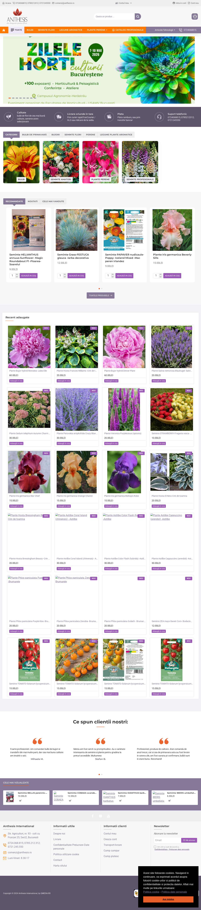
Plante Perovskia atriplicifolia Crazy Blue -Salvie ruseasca (77, 433)
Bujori (56, 134)
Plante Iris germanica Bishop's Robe (121, 496)
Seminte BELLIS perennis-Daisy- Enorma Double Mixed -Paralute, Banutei (33, 793)
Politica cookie (151, 892)
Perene (90, 134)
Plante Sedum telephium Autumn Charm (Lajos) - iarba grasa (29, 433)
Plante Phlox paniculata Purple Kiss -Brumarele (29, 621)
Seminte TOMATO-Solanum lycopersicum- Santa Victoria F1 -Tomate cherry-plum (29, 683)
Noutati (33, 201)
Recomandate (14, 201)
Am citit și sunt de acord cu (172, 848)
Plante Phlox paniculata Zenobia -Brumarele (77, 621)
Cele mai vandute (53, 201)
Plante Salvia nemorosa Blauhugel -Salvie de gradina (172, 370)
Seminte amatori (61, 179)
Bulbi (21, 179)
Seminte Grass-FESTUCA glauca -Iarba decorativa (73, 256)
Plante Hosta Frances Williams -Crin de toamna (77, 370)
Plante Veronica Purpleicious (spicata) (122, 433)
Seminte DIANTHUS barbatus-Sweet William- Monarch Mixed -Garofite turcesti (132, 793)
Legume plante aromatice (116, 134)
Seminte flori (73, 134)
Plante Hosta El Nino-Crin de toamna (169, 496)
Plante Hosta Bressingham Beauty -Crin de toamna (29, 558)
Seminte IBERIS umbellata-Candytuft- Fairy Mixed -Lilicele (182, 793)
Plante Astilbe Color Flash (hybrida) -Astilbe (124, 558)
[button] (188, 892)
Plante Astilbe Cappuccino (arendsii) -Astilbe (172, 558)
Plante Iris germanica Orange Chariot (75, 496)
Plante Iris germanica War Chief (24, 496)
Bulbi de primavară (34, 134)
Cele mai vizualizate (16, 782)
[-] (17, 277)
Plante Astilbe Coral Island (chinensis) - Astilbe (77, 558)
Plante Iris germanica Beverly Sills (172, 256)
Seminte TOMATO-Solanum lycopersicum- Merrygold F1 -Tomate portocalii (124, 683)
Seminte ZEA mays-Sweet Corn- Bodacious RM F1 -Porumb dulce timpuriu (172, 621)
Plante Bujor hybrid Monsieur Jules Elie (28, 370)
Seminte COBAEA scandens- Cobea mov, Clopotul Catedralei (83, 793)
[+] (17, 274)
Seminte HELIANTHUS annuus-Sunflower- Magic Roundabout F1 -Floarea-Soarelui (26, 259)
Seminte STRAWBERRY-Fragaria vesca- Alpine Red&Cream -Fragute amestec (172, 433)
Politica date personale (174, 892)
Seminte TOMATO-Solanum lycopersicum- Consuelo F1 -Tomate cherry (172, 683)
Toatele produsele (99, 295)
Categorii (11, 134)
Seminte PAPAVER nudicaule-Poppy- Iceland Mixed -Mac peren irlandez (124, 258)
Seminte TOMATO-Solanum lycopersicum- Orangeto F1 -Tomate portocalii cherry (77, 683)
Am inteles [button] (168, 899)
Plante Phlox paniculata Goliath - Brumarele (124, 621)
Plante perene (100, 179)
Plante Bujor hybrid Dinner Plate (119, 370)
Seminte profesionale (140, 179)
